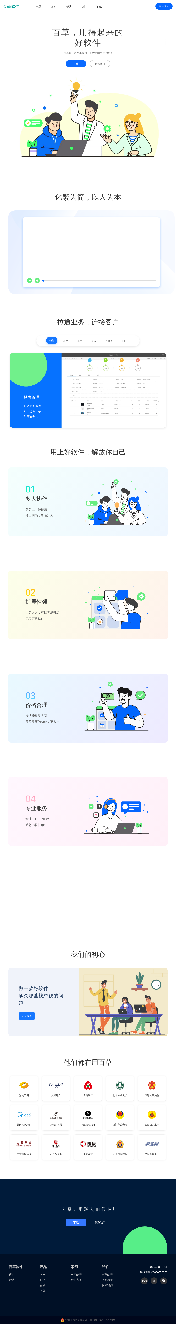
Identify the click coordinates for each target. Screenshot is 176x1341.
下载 (99, 6)
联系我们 (100, 1223)
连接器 (109, 340)
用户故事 (76, 1275)
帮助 (69, 6)
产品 (38, 6)
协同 (125, 340)
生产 (79, 340)
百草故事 (27, 1016)
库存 (65, 340)
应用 (42, 1275)
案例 (53, 6)
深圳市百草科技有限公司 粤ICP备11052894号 (90, 1320)
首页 (11, 1275)
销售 (50, 340)
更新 (42, 1286)
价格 (42, 1280)
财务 (94, 340)
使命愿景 (107, 1280)
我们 (84, 6)
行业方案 (76, 1280)
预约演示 (164, 6)
